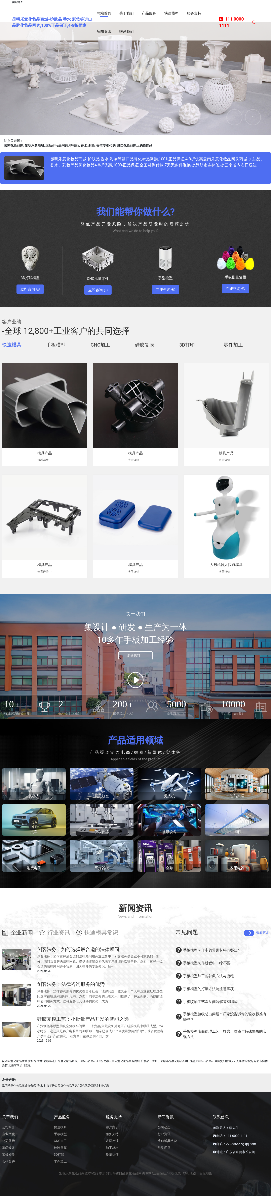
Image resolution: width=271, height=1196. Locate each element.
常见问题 (164, 1148)
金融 (169, 868)
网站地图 (17, 2)
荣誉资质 (8, 1155)
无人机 (169, 796)
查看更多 (256, 933)
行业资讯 (164, 1134)
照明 (237, 832)
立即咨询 (30, 289)
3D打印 (59, 1155)
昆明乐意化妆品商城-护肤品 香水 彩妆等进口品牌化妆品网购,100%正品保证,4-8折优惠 (55, 1085)
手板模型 (60, 1134)
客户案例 (112, 1127)
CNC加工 (60, 1141)
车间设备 (8, 1148)
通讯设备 (169, 832)
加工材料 (112, 1148)
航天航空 (101, 796)
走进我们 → (135, 655)
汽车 (34, 832)
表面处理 (112, 1141)
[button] (234, 117)
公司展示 (8, 1141)
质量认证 (112, 1155)
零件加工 (60, 1161)
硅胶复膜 (60, 1148)
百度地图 (205, 1173)
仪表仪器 (101, 832)
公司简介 (8, 1127)
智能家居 (237, 796)
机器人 (34, 796)
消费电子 (34, 868)
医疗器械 (101, 868)
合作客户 (8, 1161)
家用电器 (237, 868)
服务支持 (112, 1134)
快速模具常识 (167, 1141)
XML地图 (189, 1173)
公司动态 (164, 1127)
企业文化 (8, 1134)
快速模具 (60, 1127)
